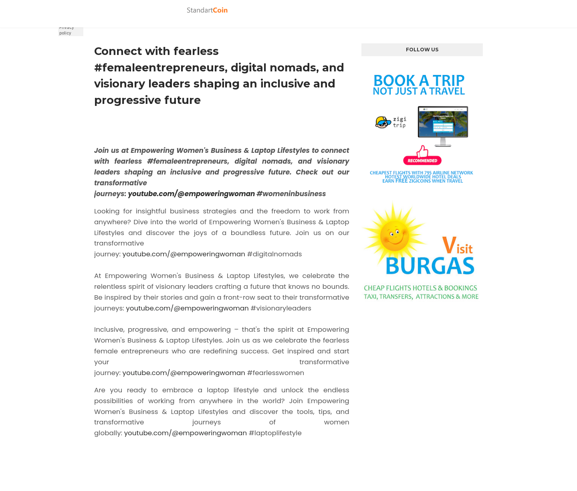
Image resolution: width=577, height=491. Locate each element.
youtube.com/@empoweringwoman (191, 194)
